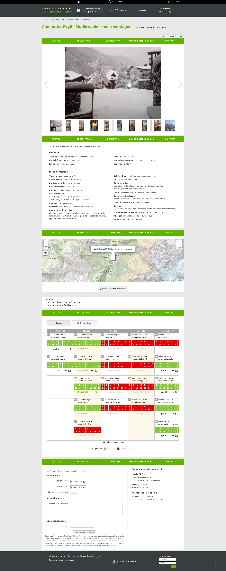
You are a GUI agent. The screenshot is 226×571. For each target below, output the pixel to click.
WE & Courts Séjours (84, 323)
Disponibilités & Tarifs (141, 41)
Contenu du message (59, 503)
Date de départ (62, 486)
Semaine (59, 323)
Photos (56, 41)
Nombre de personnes (58, 492)
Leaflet (165, 281)
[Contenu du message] (96, 509)
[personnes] (74, 492)
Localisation (113, 41)
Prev (45, 84)
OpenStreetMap (177, 281)
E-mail (65, 526)
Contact (170, 41)
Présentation (84, 41)
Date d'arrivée (62, 481)
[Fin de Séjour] (78, 487)
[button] (113, 257)
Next (180, 84)
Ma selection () (118, 2)
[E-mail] (82, 526)
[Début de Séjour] (78, 481)
